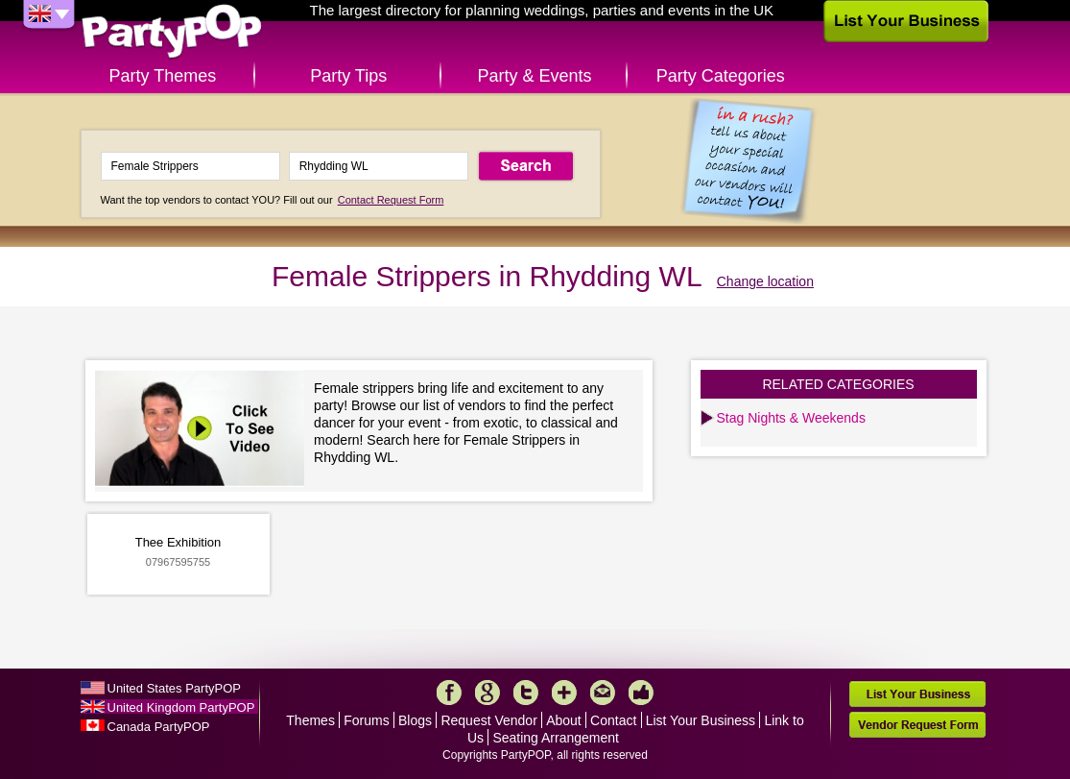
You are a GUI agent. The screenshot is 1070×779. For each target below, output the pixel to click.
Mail (602, 692)
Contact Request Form (391, 200)
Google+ (487, 692)
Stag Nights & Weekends (791, 418)
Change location (765, 281)
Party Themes (163, 75)
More (564, 692)
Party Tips (348, 75)
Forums (366, 720)
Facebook (449, 692)
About (564, 720)
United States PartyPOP (174, 688)
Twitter (525, 692)
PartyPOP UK (172, 32)
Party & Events (534, 75)
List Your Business (700, 720)
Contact (613, 720)
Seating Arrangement (555, 737)
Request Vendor (488, 720)
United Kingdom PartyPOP (181, 707)
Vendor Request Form (917, 725)
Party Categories (720, 75)
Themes (310, 720)
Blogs (415, 720)
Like (641, 692)
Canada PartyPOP (158, 726)
